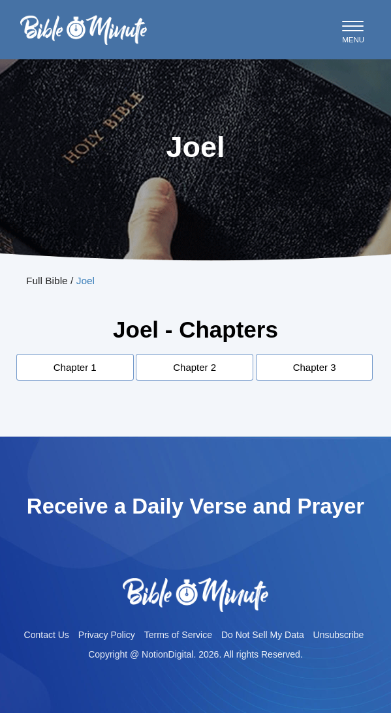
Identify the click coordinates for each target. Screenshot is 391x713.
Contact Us (46, 635)
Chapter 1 (75, 367)
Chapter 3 (314, 367)
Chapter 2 (194, 367)
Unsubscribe (338, 635)
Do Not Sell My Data (262, 635)
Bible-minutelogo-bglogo (83, 20)
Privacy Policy (106, 635)
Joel (85, 280)
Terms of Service (178, 635)
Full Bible (47, 280)
